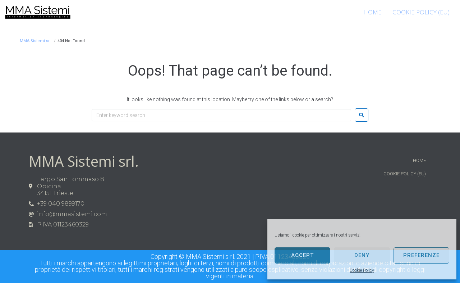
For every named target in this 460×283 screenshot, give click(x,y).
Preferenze (421, 255)
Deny (361, 255)
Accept (302, 255)
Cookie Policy (362, 270)
